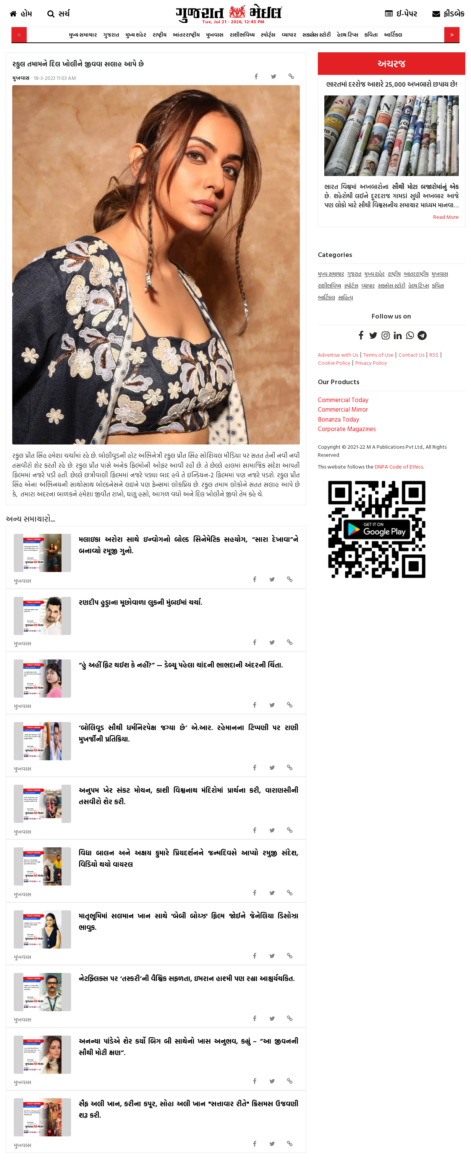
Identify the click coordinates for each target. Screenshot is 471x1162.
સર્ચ (58, 13)
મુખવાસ (214, 35)
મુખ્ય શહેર (135, 35)
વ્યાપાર (289, 35)
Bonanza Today (338, 419)
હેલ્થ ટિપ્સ (347, 35)
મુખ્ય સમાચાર (83, 35)
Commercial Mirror (343, 409)
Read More (446, 217)
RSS (434, 355)
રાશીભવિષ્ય (242, 35)
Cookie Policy (334, 363)
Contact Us (411, 355)
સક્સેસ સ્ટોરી (317, 35)
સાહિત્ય (345, 297)
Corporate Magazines (347, 428)
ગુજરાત (111, 35)
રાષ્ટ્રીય (159, 35)
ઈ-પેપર (401, 13)
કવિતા (371, 35)
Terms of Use (378, 355)
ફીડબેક (448, 13)
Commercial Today (343, 399)
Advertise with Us (338, 355)
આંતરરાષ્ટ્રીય (186, 35)
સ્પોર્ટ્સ (268, 35)
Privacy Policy (371, 363)
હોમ (21, 13)
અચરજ (391, 63)
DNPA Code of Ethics (399, 466)
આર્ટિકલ (393, 35)
